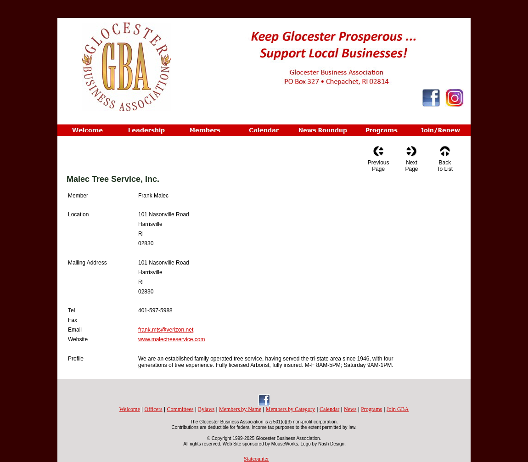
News (350, 409)
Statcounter (256, 459)
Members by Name (240, 409)
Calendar (329, 409)
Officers (154, 409)
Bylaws (206, 409)
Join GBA (398, 409)
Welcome (129, 409)
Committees (180, 409)
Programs (371, 409)
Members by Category (290, 409)
